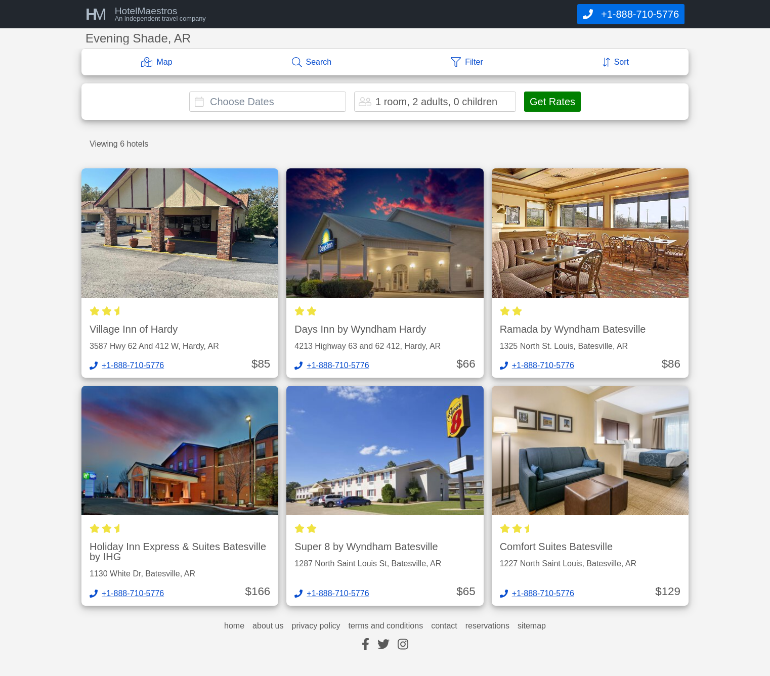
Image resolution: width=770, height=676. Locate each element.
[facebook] (365, 645)
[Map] (157, 62)
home (234, 626)
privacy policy (315, 626)
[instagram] (403, 645)
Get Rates (552, 101)
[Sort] (615, 62)
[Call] (631, 14)
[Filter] (467, 62)
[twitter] (383, 645)
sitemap (532, 626)
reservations (487, 626)
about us (267, 626)
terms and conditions (386, 626)
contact (444, 626)
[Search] (312, 62)
